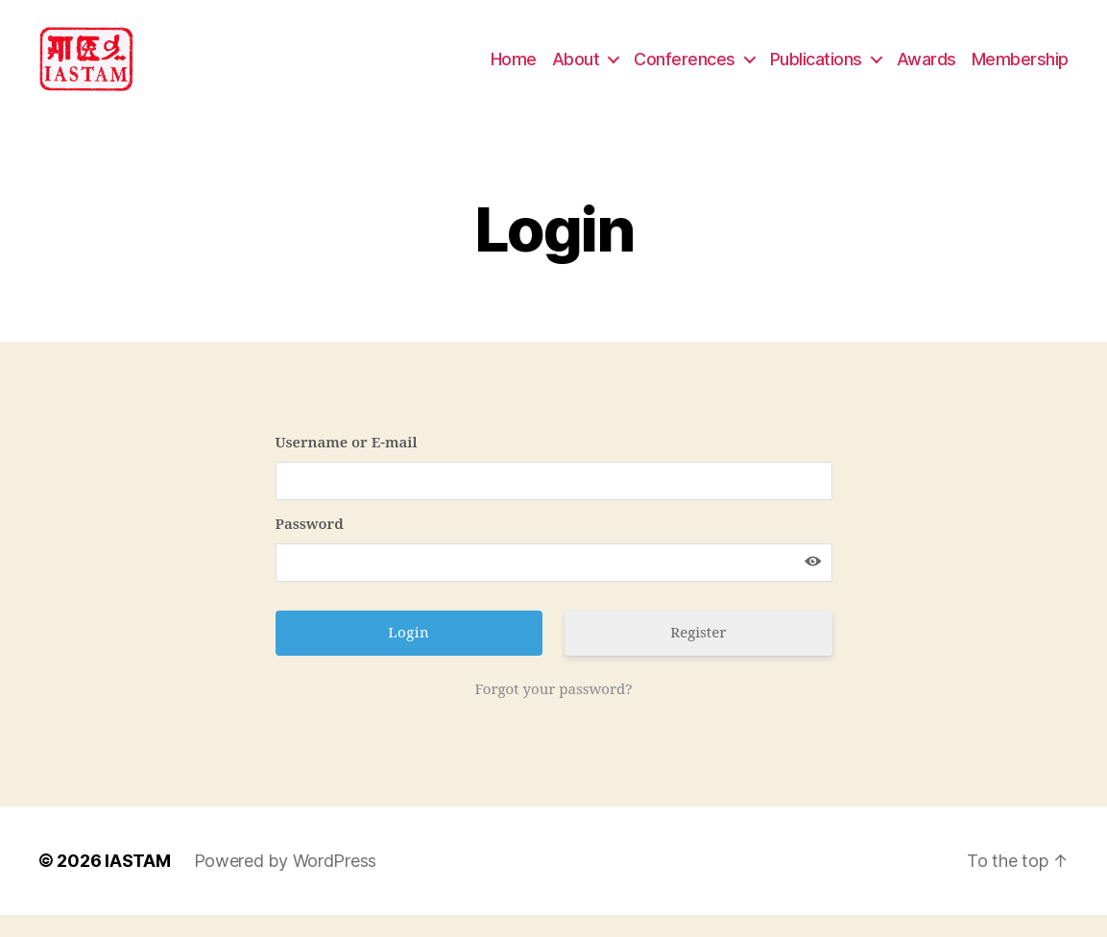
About (576, 70)
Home (514, 70)
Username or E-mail (347, 465)
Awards (926, 70)
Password (310, 547)
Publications (816, 70)
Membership (1020, 70)
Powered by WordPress (285, 883)
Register (698, 655)
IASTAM (137, 883)
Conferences (684, 70)
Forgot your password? (554, 712)
